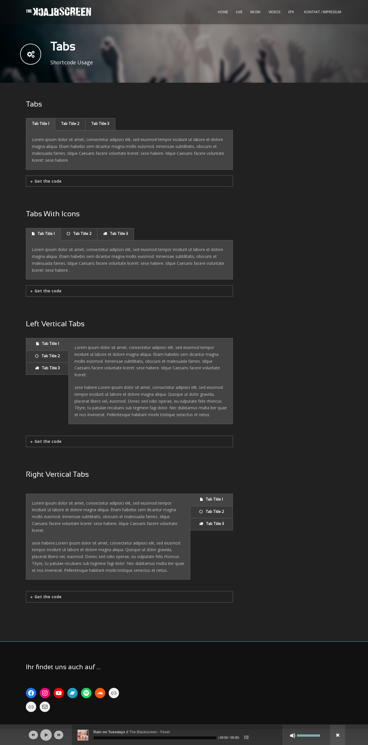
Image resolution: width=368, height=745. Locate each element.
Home (223, 11)
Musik (255, 11)
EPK (291, 11)
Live (239, 11)
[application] (184, 735)
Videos (274, 11)
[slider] (154, 737)
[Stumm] (293, 735)
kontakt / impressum (322, 11)
